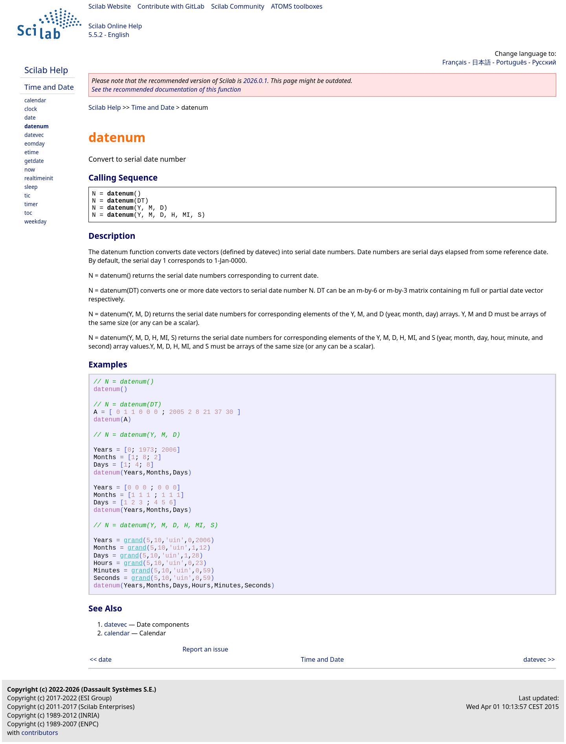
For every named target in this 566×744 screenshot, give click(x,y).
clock (30, 109)
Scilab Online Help (115, 26)
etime (31, 152)
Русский (544, 62)
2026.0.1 (255, 80)
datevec (34, 134)
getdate (34, 160)
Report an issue (205, 649)
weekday (35, 221)
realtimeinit (38, 178)
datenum (36, 126)
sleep (31, 186)
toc (28, 212)
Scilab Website (109, 6)
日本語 (481, 62)
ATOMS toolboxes (297, 6)
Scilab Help (46, 70)
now (29, 169)
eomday (34, 143)
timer (31, 204)
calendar (35, 100)
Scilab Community (237, 6)
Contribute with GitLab (171, 6)
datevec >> (539, 659)
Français (454, 62)
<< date (101, 659)
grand (133, 540)
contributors (40, 732)
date (30, 117)
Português (511, 62)
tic (27, 195)
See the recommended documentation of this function (166, 89)
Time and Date (49, 87)
